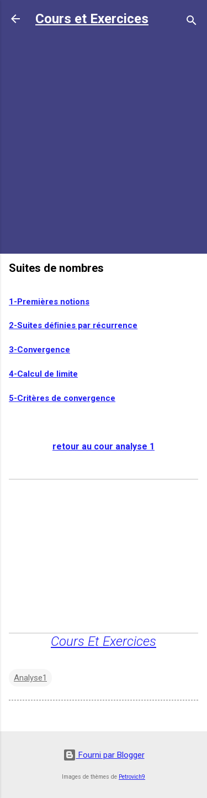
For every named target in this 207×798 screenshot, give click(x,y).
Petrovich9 (132, 776)
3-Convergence (39, 350)
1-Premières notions (49, 302)
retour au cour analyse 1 (103, 446)
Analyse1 (30, 678)
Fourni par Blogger (104, 755)
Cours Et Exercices (103, 641)
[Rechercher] (191, 22)
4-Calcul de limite (43, 374)
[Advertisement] (103, 141)
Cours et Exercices (91, 18)
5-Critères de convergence (62, 398)
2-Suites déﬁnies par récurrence (73, 325)
